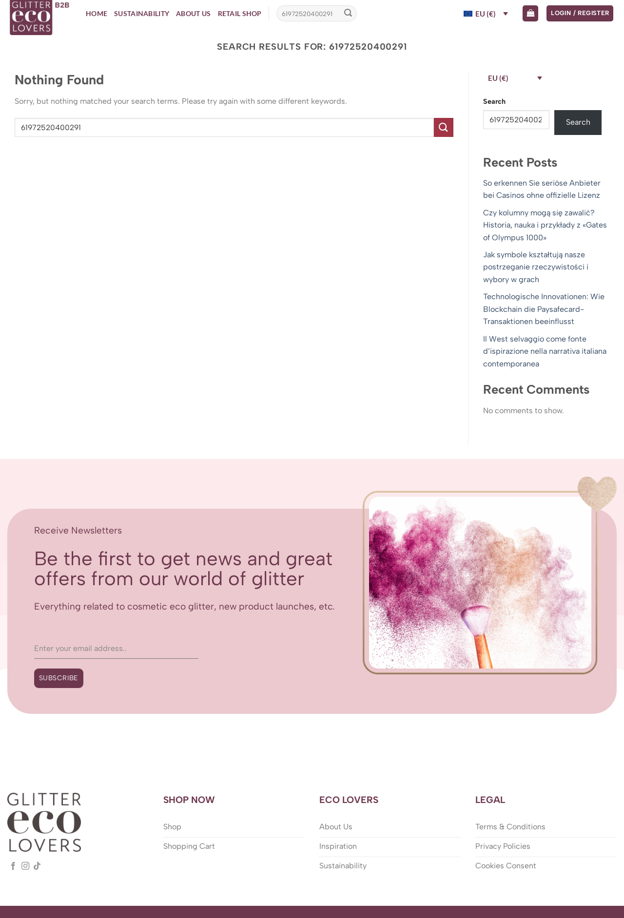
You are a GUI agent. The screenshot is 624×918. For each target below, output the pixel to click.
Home (96, 13)
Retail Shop (240, 13)
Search (494, 101)
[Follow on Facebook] (13, 866)
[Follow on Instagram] (25, 866)
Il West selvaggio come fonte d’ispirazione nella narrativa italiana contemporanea (544, 351)
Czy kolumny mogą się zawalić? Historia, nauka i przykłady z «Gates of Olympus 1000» (545, 225)
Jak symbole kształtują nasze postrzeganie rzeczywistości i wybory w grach (535, 267)
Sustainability (141, 13)
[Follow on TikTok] (37, 866)
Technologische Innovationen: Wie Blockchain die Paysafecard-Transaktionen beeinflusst (543, 309)
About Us (193, 13)
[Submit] (348, 13)
